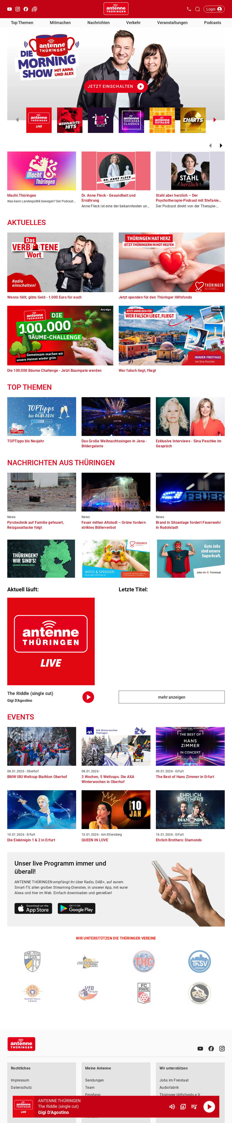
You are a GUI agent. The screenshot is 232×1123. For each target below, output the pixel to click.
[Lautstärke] (172, 1106)
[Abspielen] (209, 1106)
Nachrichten (98, 22)
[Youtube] (200, 1048)
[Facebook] (211, 1048)
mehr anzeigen (171, 697)
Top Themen (22, 22)
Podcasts (212, 22)
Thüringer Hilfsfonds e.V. (180, 1095)
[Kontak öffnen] (189, 9)
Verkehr (133, 22)
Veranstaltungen (172, 22)
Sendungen (94, 1080)
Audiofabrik (169, 1087)
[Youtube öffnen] (9, 9)
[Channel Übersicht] (183, 1106)
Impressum (20, 1080)
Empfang (92, 1095)
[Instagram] (222, 1048)
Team (89, 1087)
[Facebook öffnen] (26, 9)
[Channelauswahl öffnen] (197, 9)
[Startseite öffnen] (116, 9)
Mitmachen (60, 22)
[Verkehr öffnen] (34, 9)
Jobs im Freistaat (174, 1080)
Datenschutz (21, 1087)
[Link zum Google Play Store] (76, 909)
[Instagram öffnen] (17, 9)
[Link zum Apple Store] (33, 909)
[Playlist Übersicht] (194, 1106)
